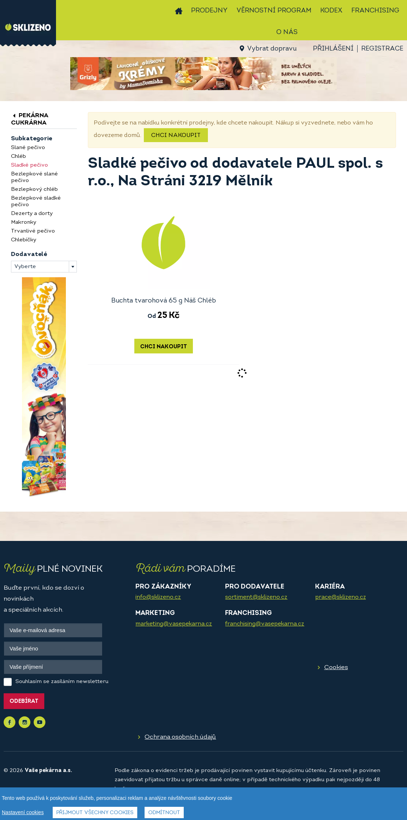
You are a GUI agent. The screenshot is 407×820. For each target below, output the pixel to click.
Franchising (375, 10)
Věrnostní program (273, 10)
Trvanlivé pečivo (33, 231)
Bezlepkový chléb (34, 189)
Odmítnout (164, 813)
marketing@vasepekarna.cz (173, 624)
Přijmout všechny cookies (95, 813)
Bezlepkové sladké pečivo (36, 202)
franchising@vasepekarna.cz (264, 624)
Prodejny (209, 10)
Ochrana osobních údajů (180, 737)
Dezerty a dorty (32, 213)
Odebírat (24, 701)
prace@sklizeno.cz (340, 597)
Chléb (18, 156)
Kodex (331, 10)
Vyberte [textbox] (25, 267)
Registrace (382, 48)
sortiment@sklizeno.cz (256, 597)
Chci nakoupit (176, 135)
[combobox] (44, 266)
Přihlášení (333, 48)
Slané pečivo (28, 148)
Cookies (336, 667)
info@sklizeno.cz (158, 597)
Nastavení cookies (23, 812)
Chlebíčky (23, 240)
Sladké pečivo (29, 165)
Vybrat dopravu (271, 48)
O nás (287, 32)
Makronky (23, 222)
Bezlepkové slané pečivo (34, 177)
